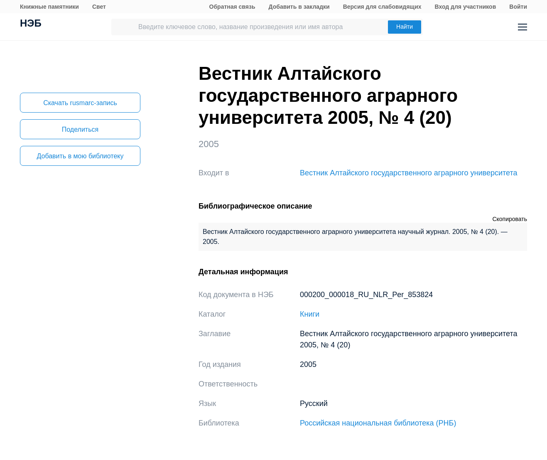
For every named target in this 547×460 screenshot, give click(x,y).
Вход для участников (465, 6)
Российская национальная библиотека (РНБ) (378, 423)
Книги (309, 314)
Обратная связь (232, 6)
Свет (99, 6)
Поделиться (80, 129)
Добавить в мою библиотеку (80, 156)
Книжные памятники (49, 6)
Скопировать (509, 219)
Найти (404, 26)
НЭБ (31, 24)
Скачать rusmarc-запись (80, 102)
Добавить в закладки (299, 6)
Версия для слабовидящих (382, 6)
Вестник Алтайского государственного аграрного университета (409, 173)
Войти (518, 6)
